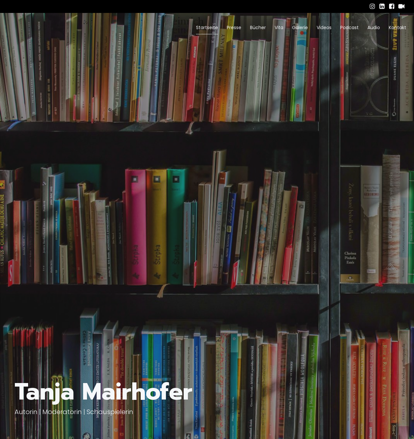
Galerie (300, 27)
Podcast (349, 27)
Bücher (258, 27)
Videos (324, 27)
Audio (373, 27)
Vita (279, 27)
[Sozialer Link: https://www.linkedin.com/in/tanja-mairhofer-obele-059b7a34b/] (382, 6)
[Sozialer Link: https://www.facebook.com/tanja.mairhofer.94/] (392, 6)
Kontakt (397, 27)
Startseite (207, 27)
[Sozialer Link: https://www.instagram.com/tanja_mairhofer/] (372, 6)
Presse (234, 27)
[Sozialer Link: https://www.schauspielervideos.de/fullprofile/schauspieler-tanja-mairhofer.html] (401, 6)
